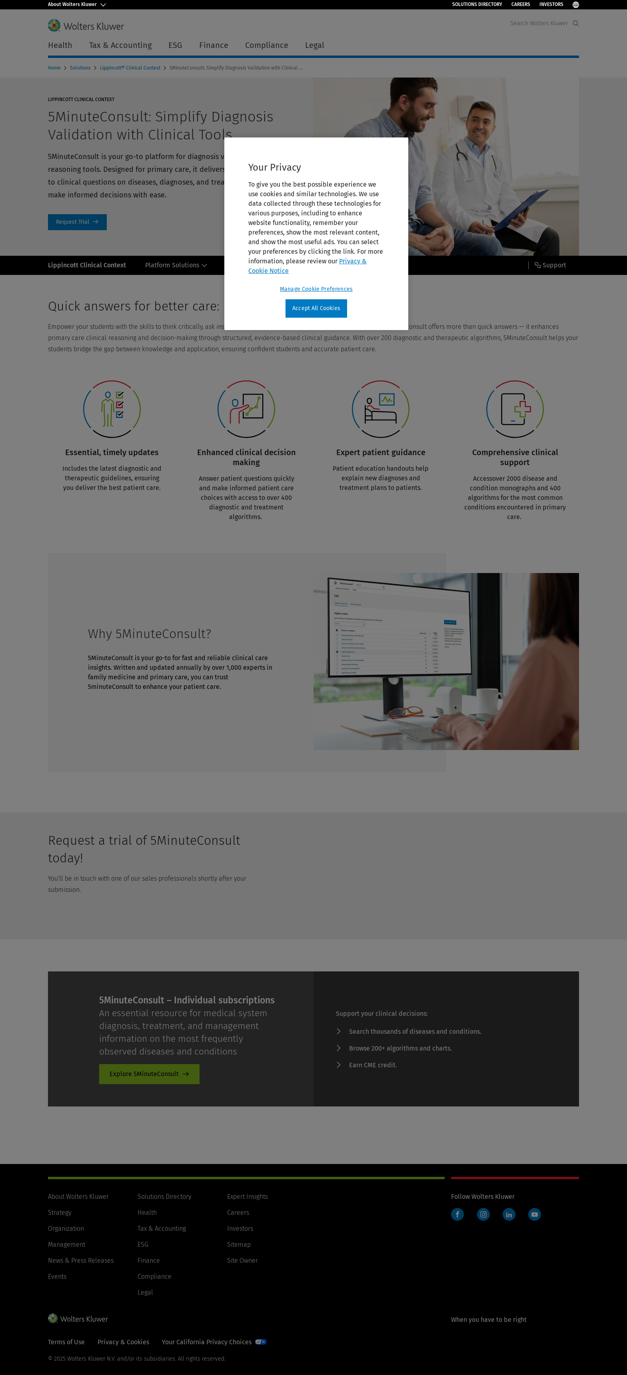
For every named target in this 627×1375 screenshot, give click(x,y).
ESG (143, 1244)
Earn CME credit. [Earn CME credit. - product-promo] (373, 1065)
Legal (145, 1292)
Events (57, 1276)
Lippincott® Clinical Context (131, 68)
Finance (149, 1260)
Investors (551, 4)
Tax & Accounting (162, 1228)
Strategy (59, 1212)
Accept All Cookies (316, 308)
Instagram (483, 1214)
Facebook (457, 1214)
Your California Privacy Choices (207, 1342)
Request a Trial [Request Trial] (77, 222)
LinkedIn (509, 1214)
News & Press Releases (81, 1260)
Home (55, 68)
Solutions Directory (477, 4)
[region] (316, 233)
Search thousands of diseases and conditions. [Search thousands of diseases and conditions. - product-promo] (415, 1031)
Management (66, 1244)
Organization (66, 1228)
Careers (520, 4)
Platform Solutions (176, 265)
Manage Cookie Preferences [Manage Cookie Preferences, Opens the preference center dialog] (316, 289)
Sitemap (239, 1244)
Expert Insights (247, 1196)
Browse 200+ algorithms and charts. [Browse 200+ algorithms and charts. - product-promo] (400, 1048)
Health (147, 1212)
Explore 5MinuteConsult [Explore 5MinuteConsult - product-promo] (144, 1074)
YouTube (534, 1214)
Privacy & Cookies (123, 1342)
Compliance (155, 1276)
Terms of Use (66, 1342)
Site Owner (242, 1260)
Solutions (81, 68)
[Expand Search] (576, 23)
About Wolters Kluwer (78, 1196)
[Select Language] (576, 4)
